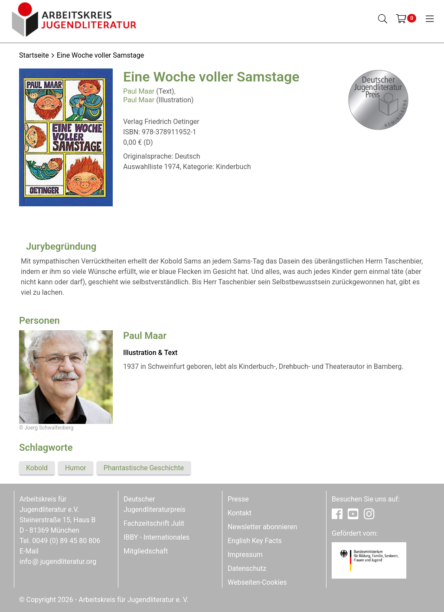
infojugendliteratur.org (58, 561)
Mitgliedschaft (146, 551)
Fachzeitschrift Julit (154, 523)
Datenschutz (247, 568)
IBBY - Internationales (156, 537)
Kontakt (239, 513)
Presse (238, 499)
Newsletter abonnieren (262, 527)
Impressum (245, 554)
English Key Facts (255, 541)
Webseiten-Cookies (257, 582)
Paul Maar (138, 91)
